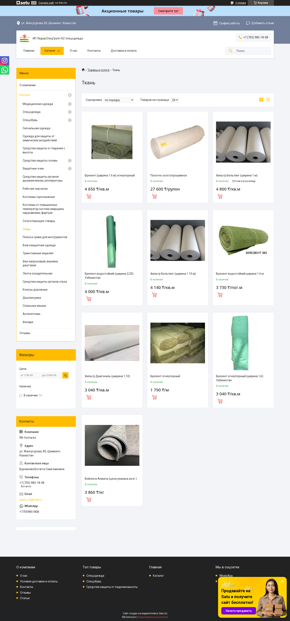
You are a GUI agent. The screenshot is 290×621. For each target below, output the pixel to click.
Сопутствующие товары (39, 221)
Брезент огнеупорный (165, 376)
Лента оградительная (37, 273)
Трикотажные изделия (38, 253)
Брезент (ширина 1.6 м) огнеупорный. (110, 175)
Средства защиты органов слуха (45, 281)
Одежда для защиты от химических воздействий (40, 138)
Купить (89, 196)
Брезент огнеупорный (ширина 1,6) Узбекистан (239, 378)
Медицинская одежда (38, 104)
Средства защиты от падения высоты (112, 587)
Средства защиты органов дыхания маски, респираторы (43, 178)
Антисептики (31, 314)
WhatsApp (226, 575)
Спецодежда (31, 112)
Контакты (94, 50)
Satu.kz (163, 613)
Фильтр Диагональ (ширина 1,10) (107, 376)
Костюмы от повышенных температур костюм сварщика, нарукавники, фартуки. (43, 208)
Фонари (28, 322)
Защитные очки (33, 168)
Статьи (25, 598)
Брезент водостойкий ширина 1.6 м (240, 273)
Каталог (50, 50)
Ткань (27, 229)
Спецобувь (30, 120)
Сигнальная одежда (36, 128)
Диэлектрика (32, 297)
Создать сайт (46, 2)
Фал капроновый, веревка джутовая (40, 263)
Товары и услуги (98, 70)
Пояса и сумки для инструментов (45, 237)
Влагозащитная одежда (39, 245)
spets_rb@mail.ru (30, 499)
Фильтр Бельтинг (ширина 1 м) (237, 175)
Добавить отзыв (262, 23)
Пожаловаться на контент (153, 617)
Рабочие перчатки (35, 188)
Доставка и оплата (124, 50)
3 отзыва (240, 2)
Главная (29, 50)
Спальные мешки (34, 305)
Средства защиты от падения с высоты (44, 150)
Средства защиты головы (40, 160)
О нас (73, 50)
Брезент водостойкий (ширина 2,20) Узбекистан (109, 275)
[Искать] (230, 51)
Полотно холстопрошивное (168, 175)
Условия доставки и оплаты (39, 581)
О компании (28, 85)
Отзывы (25, 333)
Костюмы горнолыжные (39, 196)
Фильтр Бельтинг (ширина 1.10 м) (173, 273)
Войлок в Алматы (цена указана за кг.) (111, 478)
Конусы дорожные (35, 289)
